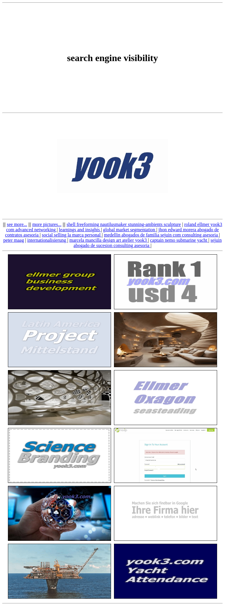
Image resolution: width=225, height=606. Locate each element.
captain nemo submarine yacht (179, 240)
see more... (17, 224)
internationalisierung (47, 240)
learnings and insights (80, 229)
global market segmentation (129, 229)
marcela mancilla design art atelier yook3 (108, 240)
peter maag (13, 240)
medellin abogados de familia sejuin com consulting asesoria (161, 234)
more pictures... (47, 224)
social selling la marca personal (72, 234)
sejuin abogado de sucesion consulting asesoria (148, 243)
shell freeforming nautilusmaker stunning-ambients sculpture (124, 224)
